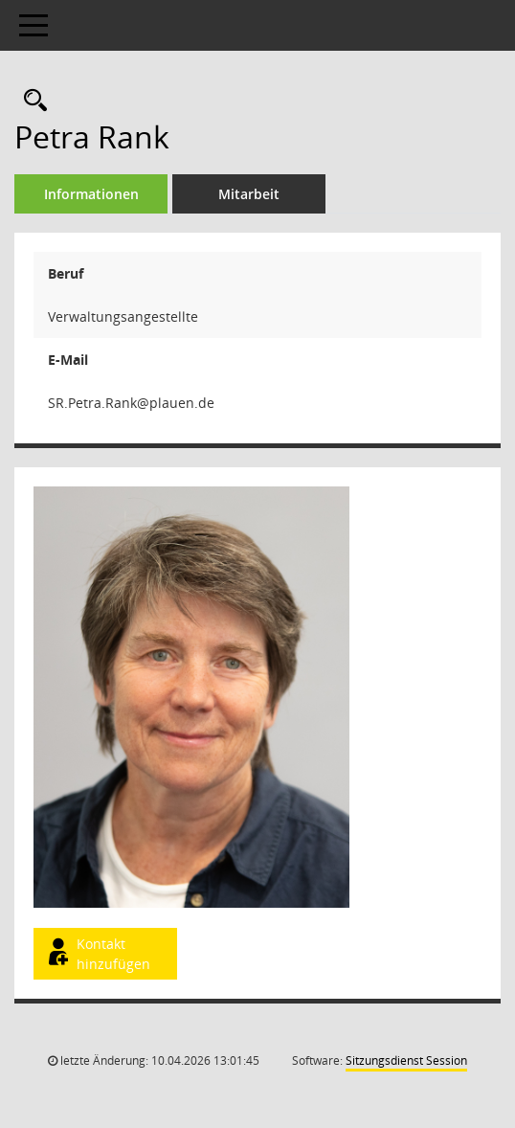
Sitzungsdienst (406, 1060)
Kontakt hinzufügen (97, 954)
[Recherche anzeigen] (30, 101)
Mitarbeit (249, 194)
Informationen (91, 194)
